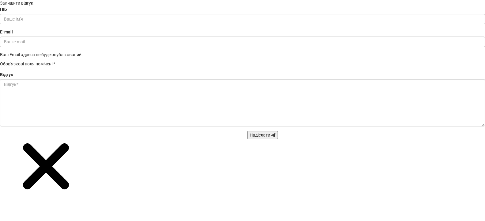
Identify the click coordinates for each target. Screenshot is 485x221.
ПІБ (3, 9)
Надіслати (262, 135)
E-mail (6, 31)
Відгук (6, 74)
